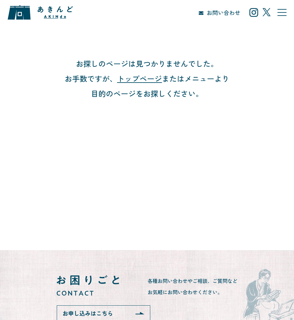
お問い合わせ (223, 12)
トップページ (139, 78)
